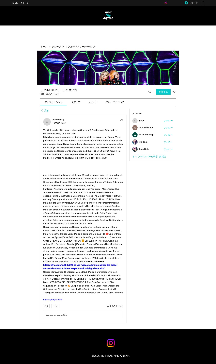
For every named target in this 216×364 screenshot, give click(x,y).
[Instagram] (165, 2)
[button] (202, 3)
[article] (83, 219)
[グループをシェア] (174, 91)
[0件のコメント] (115, 306)
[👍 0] (46, 306)
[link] (53, 102)
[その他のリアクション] (55, 306)
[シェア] (121, 120)
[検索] (149, 92)
